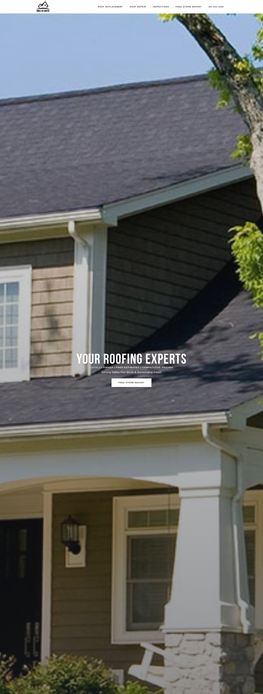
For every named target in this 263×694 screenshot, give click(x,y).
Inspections (161, 7)
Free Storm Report (189, 7)
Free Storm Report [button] (132, 383)
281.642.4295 (216, 7)
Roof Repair (138, 7)
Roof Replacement (110, 7)
